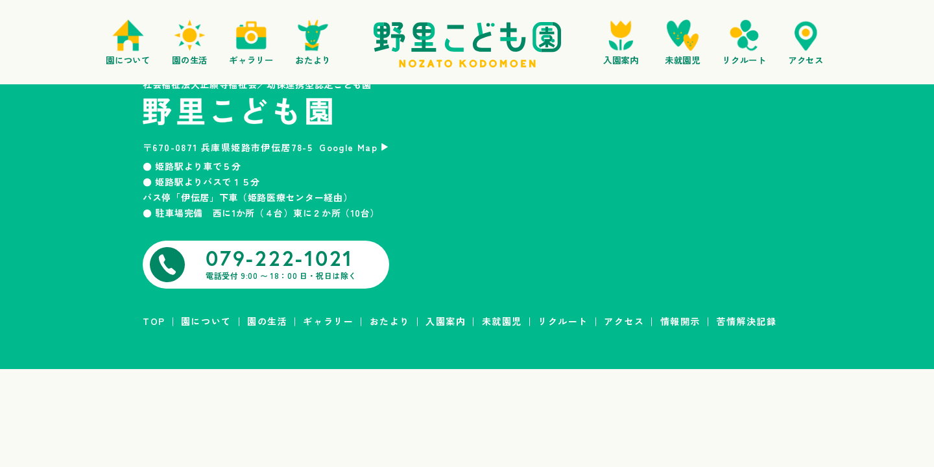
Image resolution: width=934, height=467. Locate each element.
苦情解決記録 (746, 321)
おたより (390, 321)
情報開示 (680, 321)
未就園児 (502, 321)
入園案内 (445, 321)
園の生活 (267, 321)
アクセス (624, 321)
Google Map (348, 147)
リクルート (563, 321)
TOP (154, 321)
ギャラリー (328, 321)
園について (206, 321)
